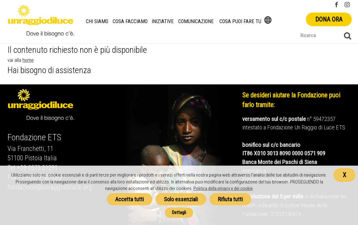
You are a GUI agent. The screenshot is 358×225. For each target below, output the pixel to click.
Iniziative (163, 21)
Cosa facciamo (130, 21)
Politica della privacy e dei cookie (223, 188)
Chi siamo (97, 21)
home (28, 60)
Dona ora (328, 19)
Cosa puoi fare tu (240, 21)
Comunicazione (196, 21)
